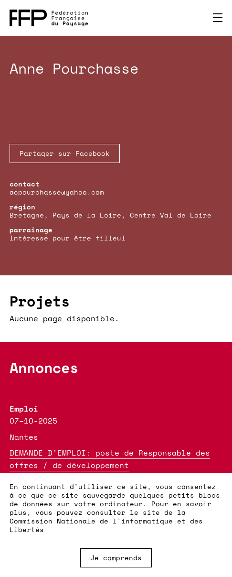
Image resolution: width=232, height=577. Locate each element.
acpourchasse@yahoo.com (57, 192)
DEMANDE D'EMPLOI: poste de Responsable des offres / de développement (110, 459)
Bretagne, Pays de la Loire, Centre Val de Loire (110, 215)
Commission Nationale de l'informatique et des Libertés (106, 525)
